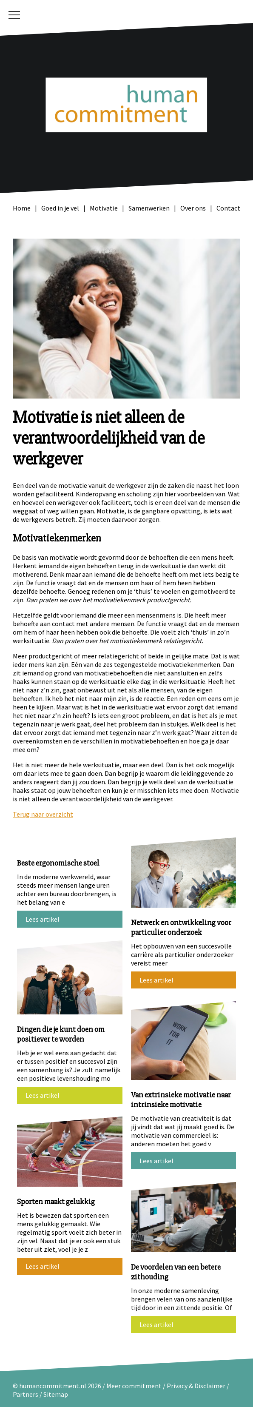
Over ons (193, 208)
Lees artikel (43, 919)
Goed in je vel (60, 208)
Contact (228, 208)
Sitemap (55, 1394)
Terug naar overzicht (43, 814)
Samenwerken (149, 208)
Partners (25, 1394)
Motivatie (104, 208)
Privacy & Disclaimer (197, 1385)
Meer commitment (134, 1385)
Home (22, 208)
